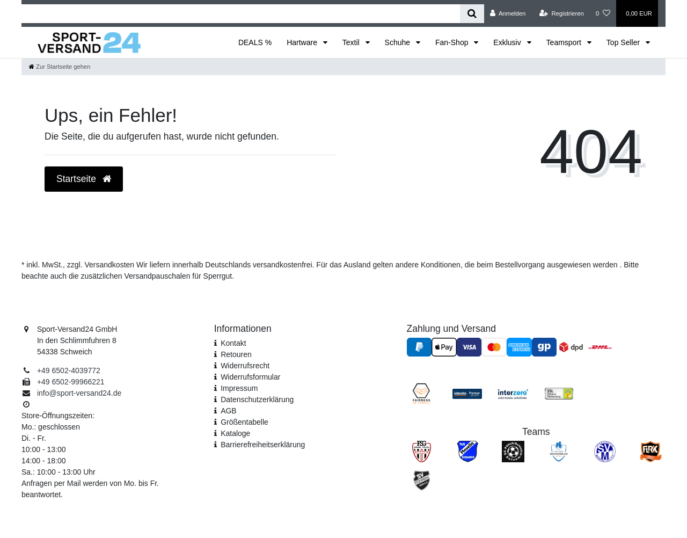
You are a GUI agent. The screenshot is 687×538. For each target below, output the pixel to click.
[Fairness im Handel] (421, 393)
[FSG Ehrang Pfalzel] (421, 451)
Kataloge (235, 433)
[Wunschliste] (603, 13)
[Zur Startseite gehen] (59, 66)
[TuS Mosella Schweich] (467, 451)
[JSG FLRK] (651, 451)
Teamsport (564, 42)
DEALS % (255, 42)
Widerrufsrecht (245, 365)
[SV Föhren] (421, 480)
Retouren (236, 354)
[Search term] (240, 13)
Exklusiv (508, 42)
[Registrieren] (561, 13)
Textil (352, 42)
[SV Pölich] (513, 451)
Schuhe (398, 42)
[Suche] (472, 13)
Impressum (239, 388)
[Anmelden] (508, 13)
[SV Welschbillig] (558, 451)
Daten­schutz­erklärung (257, 399)
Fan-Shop (452, 42)
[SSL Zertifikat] (559, 393)
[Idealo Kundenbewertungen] (467, 393)
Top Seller (624, 42)
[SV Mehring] (605, 451)
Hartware (303, 42)
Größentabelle (244, 422)
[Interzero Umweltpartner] (513, 393)
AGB (229, 410)
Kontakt (233, 343)
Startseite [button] (83, 178)
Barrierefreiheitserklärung (263, 444)
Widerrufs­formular (250, 377)
